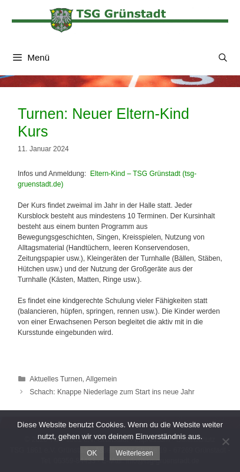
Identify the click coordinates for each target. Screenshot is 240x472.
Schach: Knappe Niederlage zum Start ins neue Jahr (112, 392)
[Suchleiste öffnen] (223, 57)
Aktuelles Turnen (55, 379)
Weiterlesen (134, 453)
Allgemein (101, 379)
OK (92, 453)
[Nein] (225, 441)
